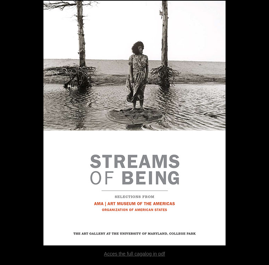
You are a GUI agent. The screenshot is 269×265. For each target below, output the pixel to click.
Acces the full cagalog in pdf (134, 254)
